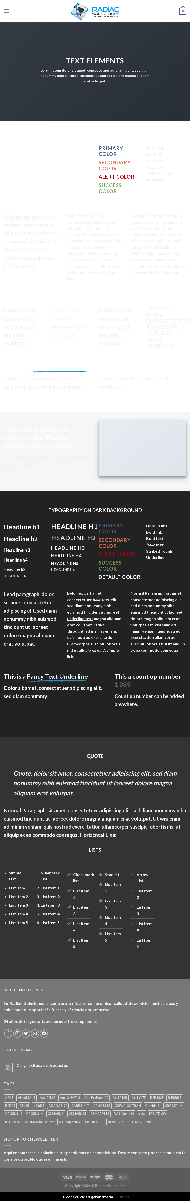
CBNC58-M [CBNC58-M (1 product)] (101, 1106)
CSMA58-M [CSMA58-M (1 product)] (77, 1114)
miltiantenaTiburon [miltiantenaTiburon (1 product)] (39, 1122)
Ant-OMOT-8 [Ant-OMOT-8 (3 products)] (70, 1098)
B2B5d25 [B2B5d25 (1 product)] (157, 1098)
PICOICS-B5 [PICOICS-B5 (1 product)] (94, 1122)
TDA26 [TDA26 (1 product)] (136, 1122)
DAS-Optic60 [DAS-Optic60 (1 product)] (124, 1114)
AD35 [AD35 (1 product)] (9, 1098)
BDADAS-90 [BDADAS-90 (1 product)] (58, 1106)
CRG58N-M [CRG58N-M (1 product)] (34, 1114)
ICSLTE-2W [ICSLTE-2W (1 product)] (157, 1114)
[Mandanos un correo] (35, 1033)
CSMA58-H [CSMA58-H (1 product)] (56, 1114)
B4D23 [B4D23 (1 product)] (10, 1106)
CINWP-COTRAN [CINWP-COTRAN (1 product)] (128, 1106)
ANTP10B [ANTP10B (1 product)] (120, 1098)
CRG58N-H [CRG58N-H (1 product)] (13, 1114)
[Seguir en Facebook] (8, 1033)
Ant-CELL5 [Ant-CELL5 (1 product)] (47, 1098)
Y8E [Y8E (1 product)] (149, 1122)
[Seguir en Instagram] (17, 1033)
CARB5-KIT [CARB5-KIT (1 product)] (80, 1106)
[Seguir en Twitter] (26, 1033)
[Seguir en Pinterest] (44, 1033)
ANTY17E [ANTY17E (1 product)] (139, 1098)
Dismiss (122, 1196)
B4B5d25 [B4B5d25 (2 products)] (174, 1098)
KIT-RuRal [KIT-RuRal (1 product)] (13, 1122)
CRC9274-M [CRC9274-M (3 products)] (174, 1106)
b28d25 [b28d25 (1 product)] (38, 1106)
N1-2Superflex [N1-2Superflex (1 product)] (70, 1122)
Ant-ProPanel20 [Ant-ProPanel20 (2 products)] (96, 1098)
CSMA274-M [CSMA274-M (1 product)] (99, 1114)
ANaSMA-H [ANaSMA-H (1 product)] (26, 1098)
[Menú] (7, 11)
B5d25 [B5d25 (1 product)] (24, 1106)
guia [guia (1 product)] (141, 1114)
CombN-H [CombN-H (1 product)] (152, 1106)
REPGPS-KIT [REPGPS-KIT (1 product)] (117, 1122)
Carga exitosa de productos (42, 1065)
